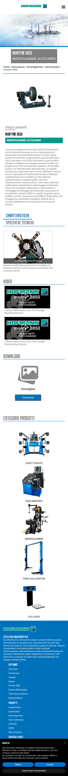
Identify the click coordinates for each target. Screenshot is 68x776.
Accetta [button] (50, 764)
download (28, 397)
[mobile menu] (63, 7)
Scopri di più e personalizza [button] (34, 771)
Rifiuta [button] (18, 764)
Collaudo (34, 615)
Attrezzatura (18, 67)
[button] (65, 743)
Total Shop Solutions (18, 694)
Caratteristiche (17, 215)
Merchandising (15, 698)
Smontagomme (35, 67)
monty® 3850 (10, 69)
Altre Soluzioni (15, 732)
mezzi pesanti (52, 67)
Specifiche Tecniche (20, 222)
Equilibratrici (34, 499)
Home (6, 67)
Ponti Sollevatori (34, 577)
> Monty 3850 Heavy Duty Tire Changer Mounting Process (27, 300)
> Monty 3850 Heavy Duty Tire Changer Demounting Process (27, 331)
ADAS (11, 728)
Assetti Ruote (34, 462)
